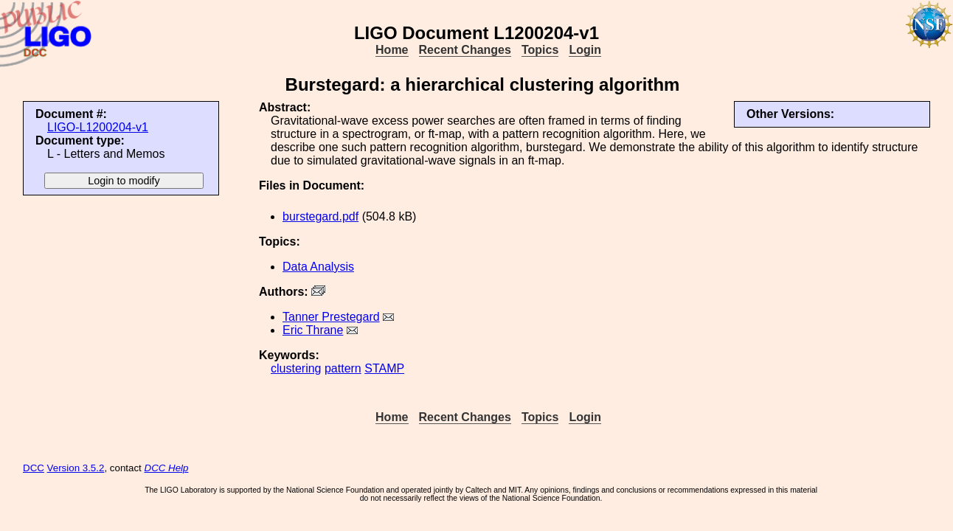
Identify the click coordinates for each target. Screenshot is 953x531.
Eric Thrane (313, 330)
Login (585, 50)
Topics (539, 50)
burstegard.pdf (320, 216)
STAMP (384, 368)
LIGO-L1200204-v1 (97, 127)
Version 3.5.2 (76, 467)
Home (391, 50)
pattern (343, 368)
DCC (33, 467)
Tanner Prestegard (331, 316)
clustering (296, 368)
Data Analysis (318, 266)
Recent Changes (465, 50)
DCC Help (167, 467)
